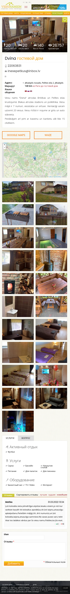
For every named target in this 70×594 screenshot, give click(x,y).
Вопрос (26, 438)
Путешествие (38, 13)
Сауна (10, 466)
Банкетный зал (14, 485)
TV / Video (29, 485)
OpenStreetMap (57, 176)
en (29, 2)
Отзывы (48, 13)
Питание (11, 471)
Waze (48, 135)
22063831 (14, 66)
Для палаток (30, 471)
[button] (35, 158)
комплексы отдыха (22, 585)
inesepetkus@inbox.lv (24, 71)
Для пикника (48, 471)
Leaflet (49, 176)
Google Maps (16, 135)
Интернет (46, 485)
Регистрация (57, 13)
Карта (16, 13)
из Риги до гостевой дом (45, 85)
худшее (51, 494)
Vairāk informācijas (33, 592)
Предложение (25, 13)
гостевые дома (7, 585)
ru (26, 2)
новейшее (62, 494)
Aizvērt (65, 588)
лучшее (43, 494)
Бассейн (28, 466)
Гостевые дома (7, 13)
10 (63, 524)
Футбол (10, 452)
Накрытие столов (47, 467)
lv (23, 2)
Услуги (10, 438)
